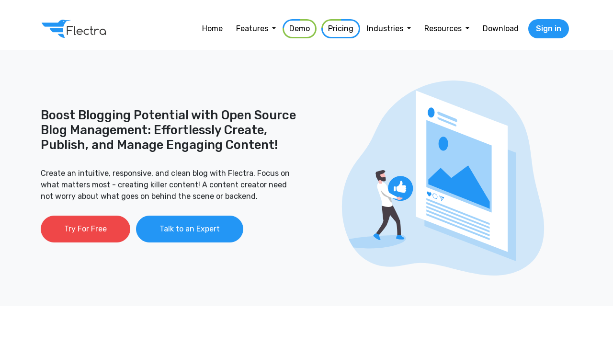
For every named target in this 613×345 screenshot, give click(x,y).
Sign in (548, 28)
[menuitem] (212, 28)
